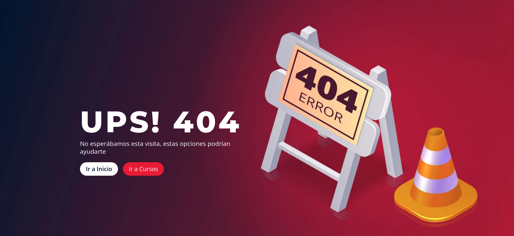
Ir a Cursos (143, 169)
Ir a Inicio (99, 169)
